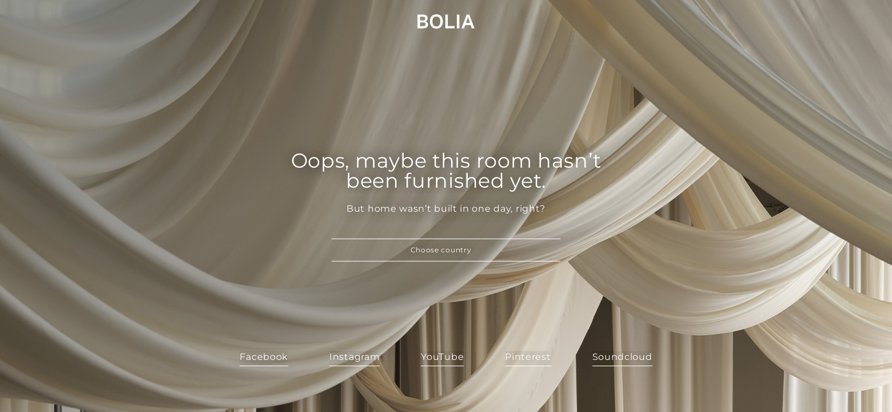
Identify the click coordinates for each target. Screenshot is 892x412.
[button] (446, 250)
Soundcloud (622, 356)
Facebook (264, 356)
